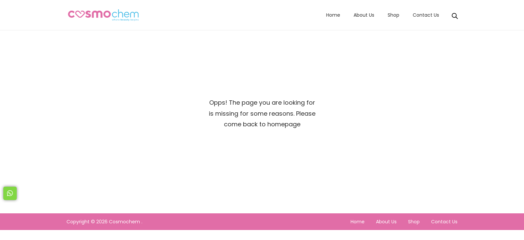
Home (358, 221)
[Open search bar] (455, 15)
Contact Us (444, 221)
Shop (414, 221)
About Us (386, 221)
